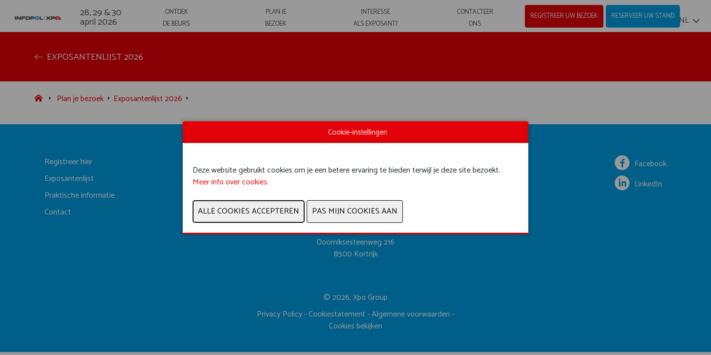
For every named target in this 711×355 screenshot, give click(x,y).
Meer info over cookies (230, 182)
